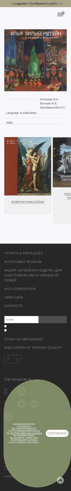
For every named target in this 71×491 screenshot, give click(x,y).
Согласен (57, 433)
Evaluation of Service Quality (33, 347)
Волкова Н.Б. (48, 103)
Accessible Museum (22, 262)
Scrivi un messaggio (23, 339)
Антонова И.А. (49, 99)
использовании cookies (26, 433)
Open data (13, 297)
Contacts (13, 306)
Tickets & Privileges (23, 253)
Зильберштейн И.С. (53, 107)
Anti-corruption (20, 289)
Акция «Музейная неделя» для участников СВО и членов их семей (33, 275)
